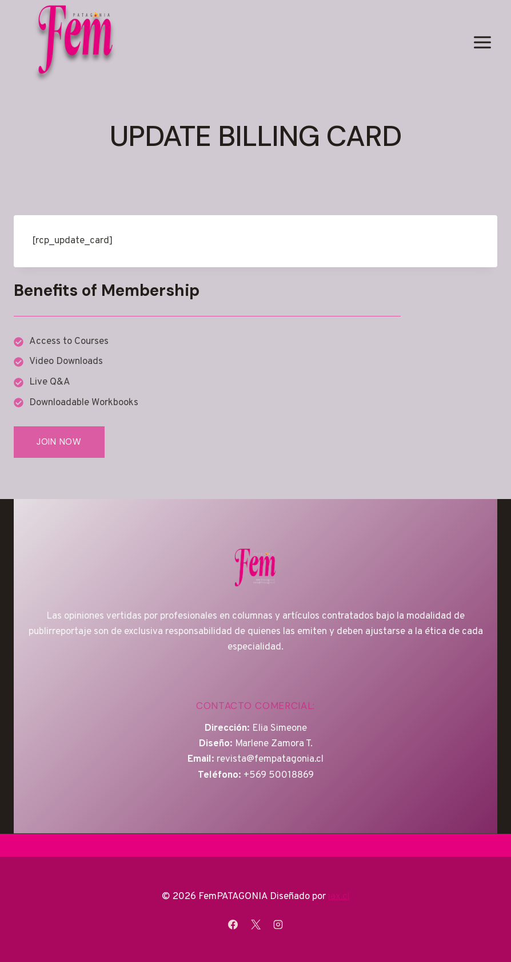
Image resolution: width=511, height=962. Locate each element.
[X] (255, 924)
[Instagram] (278, 924)
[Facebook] (233, 924)
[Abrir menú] (482, 42)
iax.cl (339, 896)
